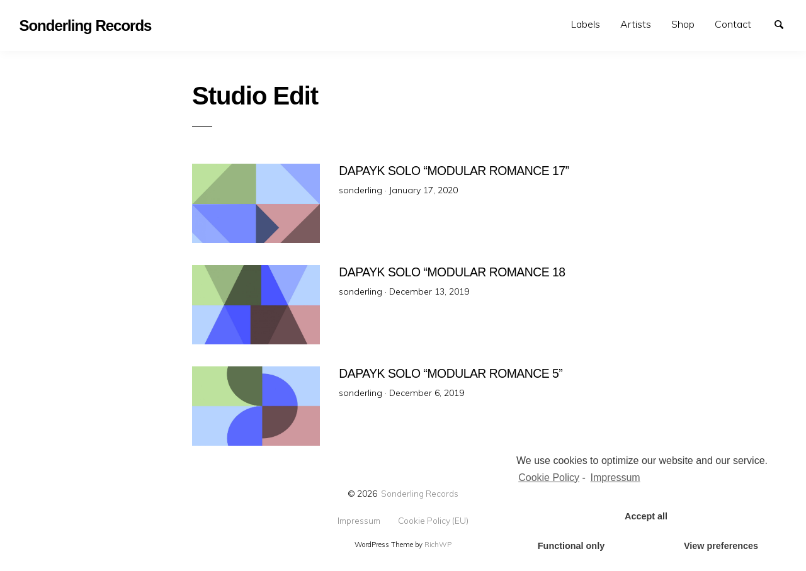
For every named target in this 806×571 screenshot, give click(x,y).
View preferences (721, 546)
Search (785, 23)
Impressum (359, 520)
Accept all (646, 516)
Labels (585, 24)
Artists (635, 24)
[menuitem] (585, 24)
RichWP (437, 544)
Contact (733, 24)
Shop (683, 24)
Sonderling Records (419, 493)
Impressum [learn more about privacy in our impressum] (615, 477)
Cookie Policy (548, 477)
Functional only (571, 546)
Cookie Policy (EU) (433, 520)
